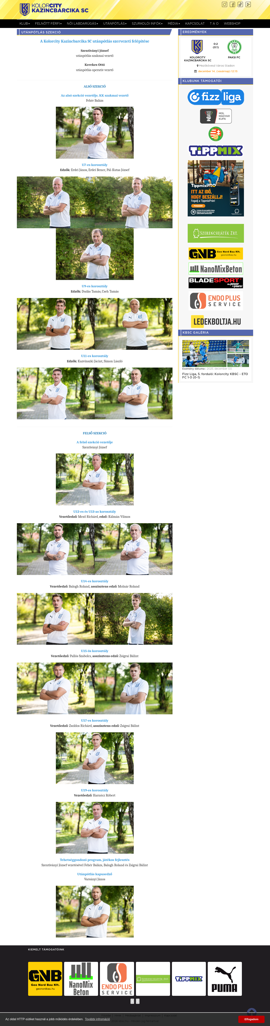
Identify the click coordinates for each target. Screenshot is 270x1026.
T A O (214, 23)
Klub (25, 23)
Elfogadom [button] (251, 1019)
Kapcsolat (195, 23)
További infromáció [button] (97, 1019)
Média (174, 23)
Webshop (232, 23)
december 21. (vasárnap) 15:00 (214, 71)
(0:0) (212, 47)
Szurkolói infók (147, 23)
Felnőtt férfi (48, 23)
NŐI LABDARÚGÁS (82, 23)
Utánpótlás (115, 23)
